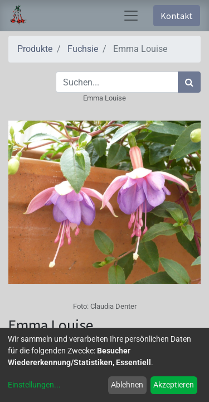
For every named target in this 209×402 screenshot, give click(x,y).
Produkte (34, 49)
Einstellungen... (34, 384)
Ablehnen (127, 384)
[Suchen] (189, 82)
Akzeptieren (173, 384)
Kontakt (177, 15)
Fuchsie (82, 49)
